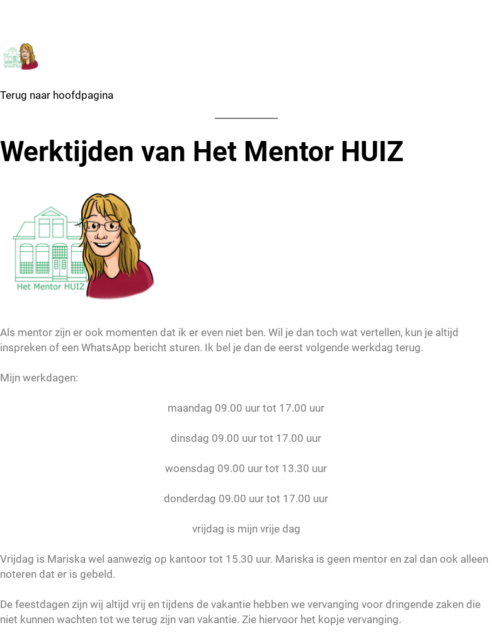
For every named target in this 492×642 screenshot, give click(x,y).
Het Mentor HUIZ (84, 13)
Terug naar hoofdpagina (56, 95)
